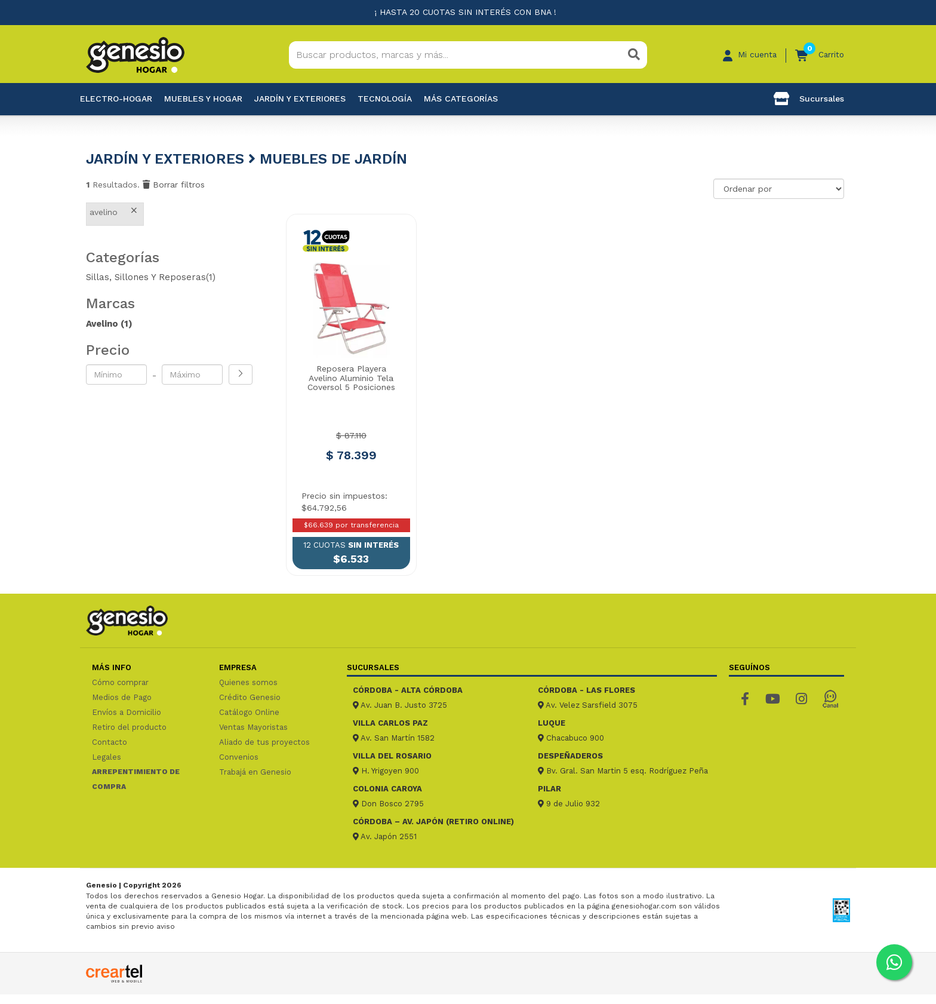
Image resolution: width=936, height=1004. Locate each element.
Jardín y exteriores (300, 98)
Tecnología (385, 98)
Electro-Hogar (116, 98)
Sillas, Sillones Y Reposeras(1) (150, 277)
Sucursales (809, 98)
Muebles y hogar (203, 98)
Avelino (109, 323)
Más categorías (461, 98)
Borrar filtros (174, 184)
